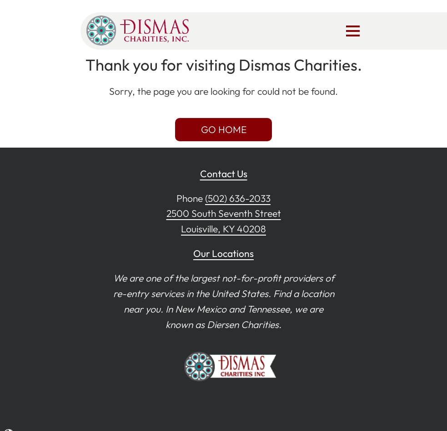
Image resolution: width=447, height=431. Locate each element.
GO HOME (223, 129)
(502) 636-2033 (238, 198)
